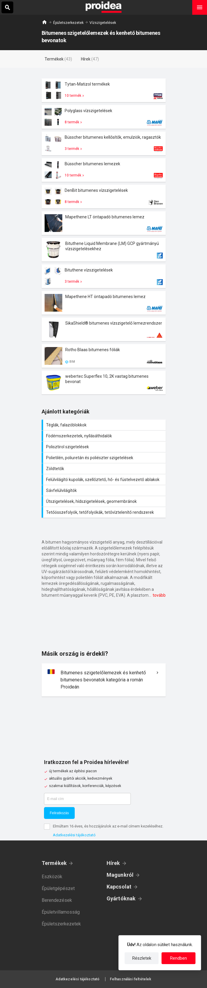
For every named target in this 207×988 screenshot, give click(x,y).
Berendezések (57, 900)
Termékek (54, 863)
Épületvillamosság (61, 912)
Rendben (178, 958)
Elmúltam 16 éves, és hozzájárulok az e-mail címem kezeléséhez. (108, 826)
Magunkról (120, 875)
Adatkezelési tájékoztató (74, 835)
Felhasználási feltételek (130, 979)
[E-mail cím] (87, 799)
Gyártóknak (121, 898)
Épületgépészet (58, 888)
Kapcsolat (119, 887)
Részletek (141, 958)
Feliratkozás (59, 813)
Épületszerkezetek (68, 23)
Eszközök (52, 876)
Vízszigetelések (102, 23)
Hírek (113, 863)
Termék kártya (104, 90)
